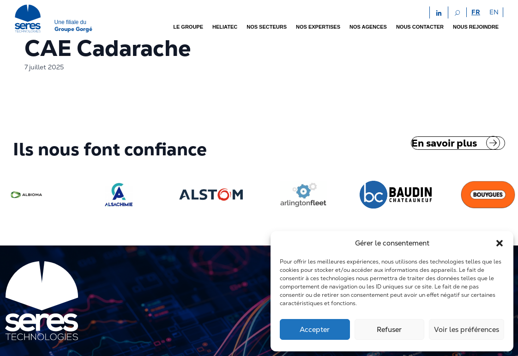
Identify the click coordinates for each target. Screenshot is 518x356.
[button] (499, 243)
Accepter (315, 329)
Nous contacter (420, 27)
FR (475, 12)
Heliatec (224, 27)
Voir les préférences (466, 329)
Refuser (389, 329)
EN (494, 12)
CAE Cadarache (107, 48)
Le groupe (188, 27)
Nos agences (368, 27)
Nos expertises (318, 27)
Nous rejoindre (476, 27)
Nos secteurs (267, 27)
